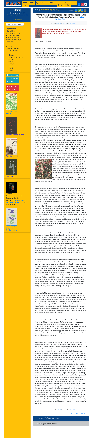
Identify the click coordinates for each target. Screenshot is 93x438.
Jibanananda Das (13, 38)
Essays (11, 55)
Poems (11, 62)
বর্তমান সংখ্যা (25, 4)
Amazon (17, 200)
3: (64, 23)
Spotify (23, 200)
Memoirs (11, 53)
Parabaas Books (12, 86)
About (73, 3)
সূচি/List (52, 3)
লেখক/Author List (12, 75)
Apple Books (19, 202)
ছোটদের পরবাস (11, 29)
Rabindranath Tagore (14, 33)
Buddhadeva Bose (13, 35)
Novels (11, 68)
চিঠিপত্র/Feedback (12, 78)
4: (71, 23)
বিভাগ (31, 3)
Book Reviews (13, 51)
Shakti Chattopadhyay (14, 40)
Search (10, 81)
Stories (11, 59)
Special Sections (41, 3)
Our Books (60, 4)
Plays (11, 70)
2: (58, 23)
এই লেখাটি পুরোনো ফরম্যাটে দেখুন (78, 413)
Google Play (10, 202)
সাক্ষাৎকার (10, 42)
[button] (61, 418)
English (9, 46)
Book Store (11, 89)
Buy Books (67, 4)
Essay (57, 10)
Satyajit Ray (11, 31)
